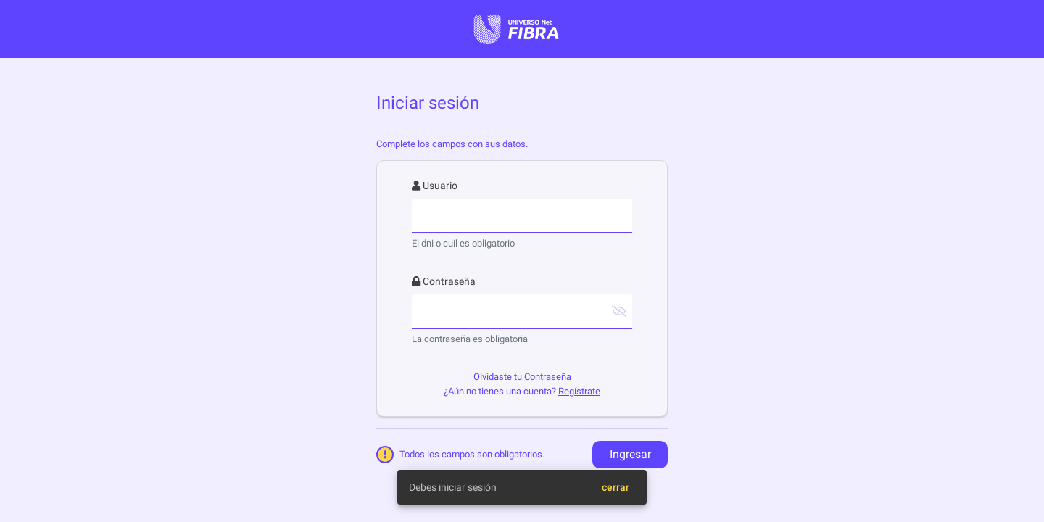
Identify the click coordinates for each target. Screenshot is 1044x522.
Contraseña (547, 376)
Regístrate (579, 391)
